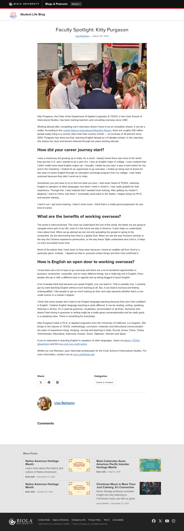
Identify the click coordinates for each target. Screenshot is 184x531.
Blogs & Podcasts (56, 4)
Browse (76, 4)
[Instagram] (173, 521)
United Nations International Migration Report (87, 130)
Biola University (26, 4)
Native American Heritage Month (42, 462)
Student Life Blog (32, 14)
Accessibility (118, 520)
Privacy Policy (94, 520)
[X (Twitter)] (160, 521)
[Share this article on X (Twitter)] (40, 383)
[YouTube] (167, 521)
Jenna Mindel (102, 503)
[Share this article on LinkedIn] (57, 383)
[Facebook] (154, 521)
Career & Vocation (104, 382)
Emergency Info (79, 520)
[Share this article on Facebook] (49, 383)
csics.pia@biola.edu (83, 354)
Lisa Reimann (82, 36)
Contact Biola (44, 520)
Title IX (107, 520)
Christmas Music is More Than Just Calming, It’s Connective (116, 486)
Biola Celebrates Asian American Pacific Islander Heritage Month (112, 464)
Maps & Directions (61, 520)
